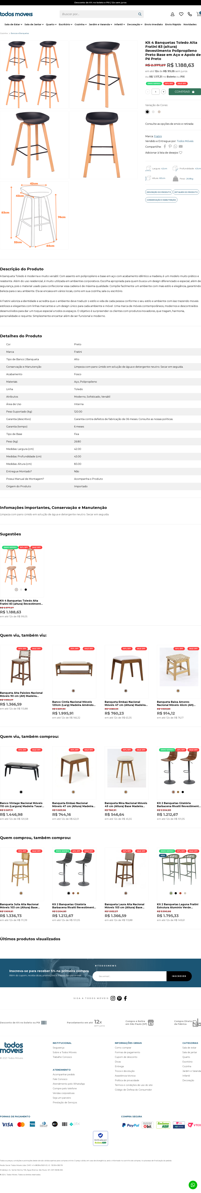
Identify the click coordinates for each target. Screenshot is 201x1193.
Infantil (118, 24)
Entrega (119, 1066)
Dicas (118, 1061)
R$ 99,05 (169, 71)
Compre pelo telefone (65, 1088)
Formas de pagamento (127, 1052)
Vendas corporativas (63, 1093)
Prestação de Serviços (65, 1102)
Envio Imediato (154, 24)
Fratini (158, 136)
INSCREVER (179, 976)
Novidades (190, 24)
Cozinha (79, 24)
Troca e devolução (125, 1071)
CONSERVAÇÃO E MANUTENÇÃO (161, 200)
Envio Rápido (173, 24)
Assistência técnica (125, 1075)
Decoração (133, 24)
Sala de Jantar (33, 24)
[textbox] (98, 14)
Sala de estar (189, 1047)
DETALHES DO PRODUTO (186, 192)
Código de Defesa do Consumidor (133, 1089)
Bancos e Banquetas (20, 33)
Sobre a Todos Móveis (64, 1052)
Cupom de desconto (126, 1057)
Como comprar (123, 1047)
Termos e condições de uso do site (134, 1085)
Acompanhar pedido (64, 1074)
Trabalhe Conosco (62, 1057)
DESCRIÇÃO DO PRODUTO (159, 192)
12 (157, 71)
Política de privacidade (127, 1080)
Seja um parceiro (62, 1097)
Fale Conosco (60, 1079)
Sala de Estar (12, 24)
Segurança (58, 1047)
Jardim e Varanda (99, 24)
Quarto (50, 24)
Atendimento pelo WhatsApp (69, 1083)
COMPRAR (185, 92)
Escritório (64, 24)
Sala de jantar (189, 1052)
